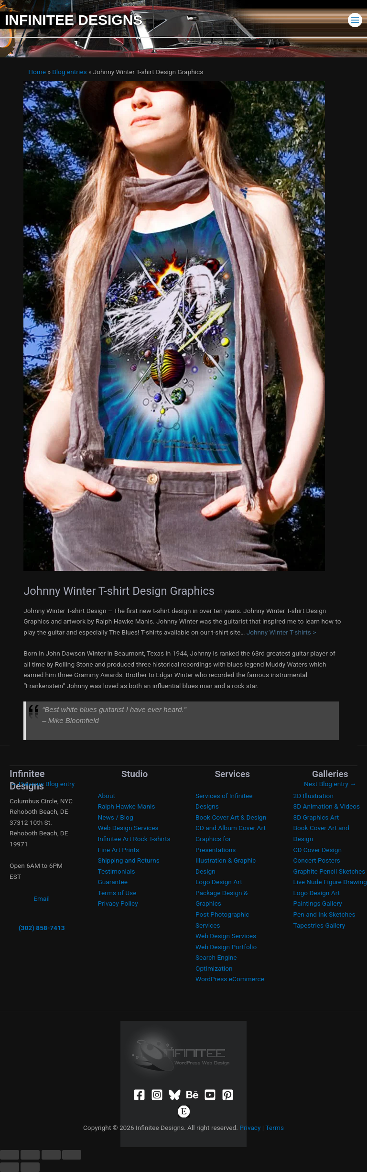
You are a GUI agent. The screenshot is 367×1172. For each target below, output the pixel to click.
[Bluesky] (175, 1095)
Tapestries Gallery (319, 925)
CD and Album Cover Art (230, 828)
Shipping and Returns (129, 860)
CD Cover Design (317, 850)
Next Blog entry (330, 784)
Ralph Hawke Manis (126, 806)
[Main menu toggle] (355, 20)
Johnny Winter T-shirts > (281, 632)
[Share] (51, 1155)
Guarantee (113, 882)
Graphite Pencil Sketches (329, 871)
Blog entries (69, 72)
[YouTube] (210, 1095)
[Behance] (192, 1095)
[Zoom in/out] (9, 1155)
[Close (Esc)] (71, 1155)
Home (37, 72)
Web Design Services (128, 828)
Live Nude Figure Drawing (330, 882)
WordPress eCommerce (229, 979)
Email (41, 898)
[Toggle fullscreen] (30, 1155)
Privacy (249, 1127)
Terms (275, 1127)
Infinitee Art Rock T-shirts (134, 839)
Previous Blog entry (43, 784)
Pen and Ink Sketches (324, 914)
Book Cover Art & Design (230, 817)
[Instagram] (157, 1095)
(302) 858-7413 (42, 927)
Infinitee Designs (73, 20)
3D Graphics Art (316, 817)
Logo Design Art (218, 882)
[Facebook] (139, 1095)
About (106, 796)
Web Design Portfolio (226, 947)
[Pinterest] (228, 1095)
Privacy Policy (118, 903)
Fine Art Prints (118, 850)
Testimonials (116, 871)
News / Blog (115, 817)
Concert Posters (316, 860)
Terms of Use (117, 893)
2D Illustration (313, 796)
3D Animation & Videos (326, 806)
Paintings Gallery (317, 903)
